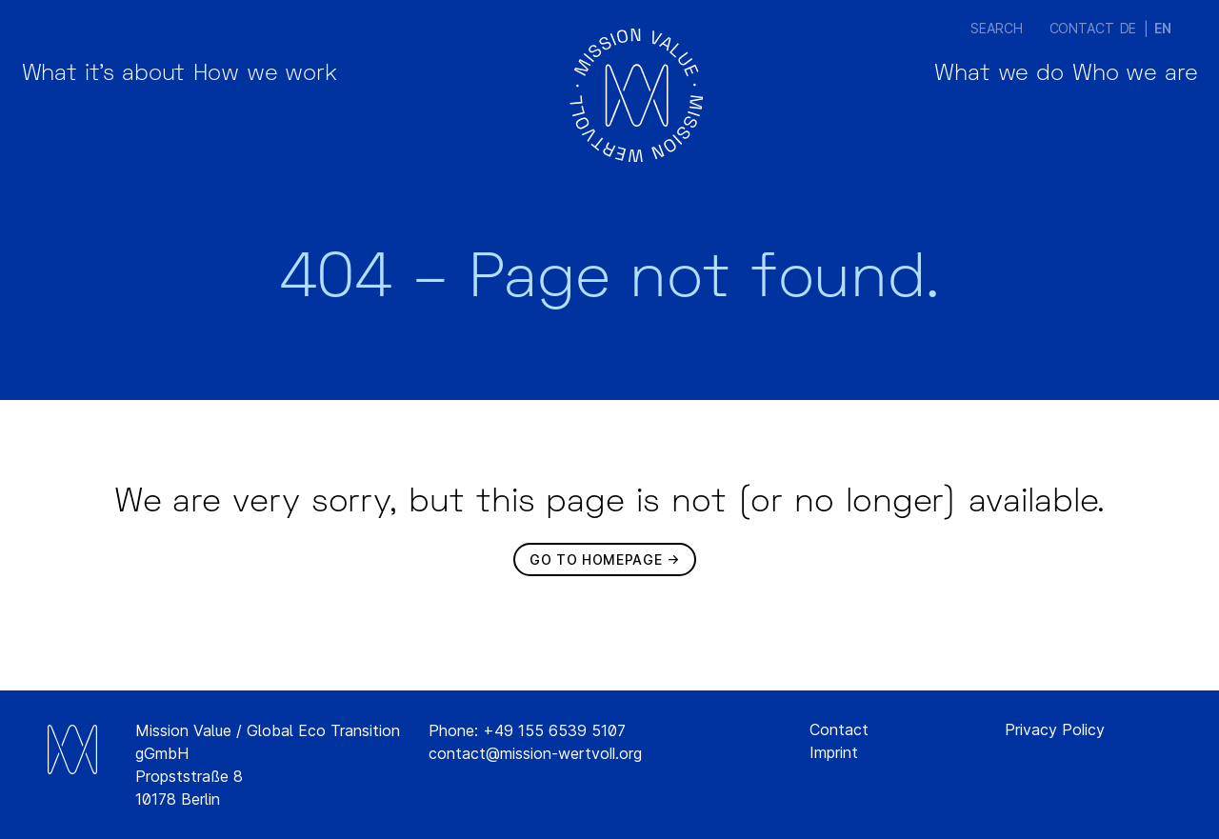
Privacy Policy (1055, 729)
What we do (920, 95)
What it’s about (129, 95)
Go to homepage (596, 559)
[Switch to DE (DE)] (1128, 28)
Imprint (833, 752)
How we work (343, 95)
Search (975, 28)
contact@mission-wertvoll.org (535, 753)
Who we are (1109, 95)
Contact (1060, 28)
